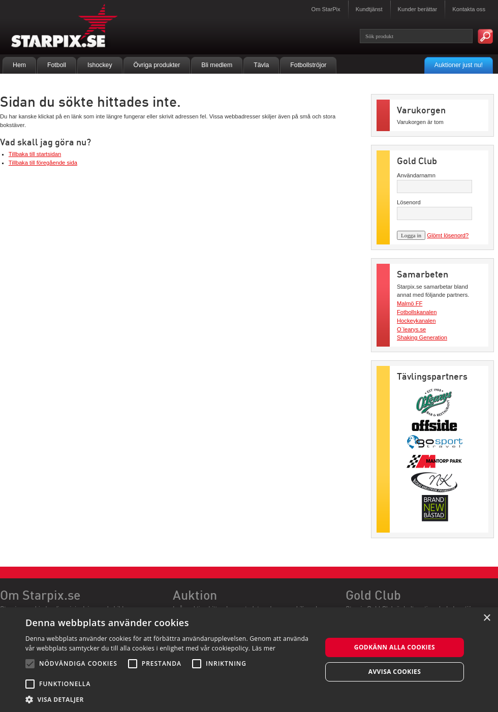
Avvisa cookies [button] (394, 671)
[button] (169, 699)
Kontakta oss (468, 9)
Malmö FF (409, 303)
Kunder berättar (418, 9)
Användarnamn (416, 175)
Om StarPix (325, 9)
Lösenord (409, 202)
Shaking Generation (422, 337)
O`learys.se (411, 329)
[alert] (249, 659)
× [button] (486, 618)
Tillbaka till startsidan (35, 154)
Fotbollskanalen (417, 312)
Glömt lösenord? (448, 235)
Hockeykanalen (416, 321)
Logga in (411, 235)
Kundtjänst (369, 9)
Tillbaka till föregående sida (43, 163)
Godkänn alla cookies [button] (394, 647)
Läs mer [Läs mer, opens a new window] (264, 648)
